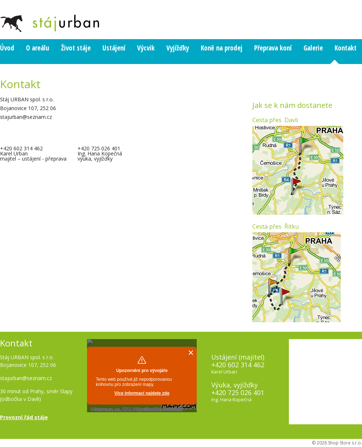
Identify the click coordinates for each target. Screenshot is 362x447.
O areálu (37, 48)
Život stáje (76, 48)
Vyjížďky (177, 48)
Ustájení (113, 48)
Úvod (7, 48)
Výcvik (146, 48)
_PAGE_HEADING (15, 16)
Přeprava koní (273, 48)
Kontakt (346, 48)
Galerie (313, 48)
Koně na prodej (221, 48)
